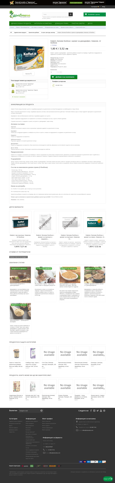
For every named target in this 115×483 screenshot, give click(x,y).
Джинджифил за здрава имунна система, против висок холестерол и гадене (69, 285)
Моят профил (47, 419)
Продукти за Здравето (19, 268)
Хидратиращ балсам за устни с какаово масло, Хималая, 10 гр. (16, 397)
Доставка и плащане (37, 27)
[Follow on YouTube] (101, 411)
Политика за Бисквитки (32, 454)
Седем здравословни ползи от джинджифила (94, 284)
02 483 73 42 (21, 86)
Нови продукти (30, 423)
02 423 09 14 (21, 93)
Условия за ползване (31, 445)
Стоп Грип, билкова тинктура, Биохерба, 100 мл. (49, 364)
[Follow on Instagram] (94, 411)
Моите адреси (46, 425)
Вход (103, 6)
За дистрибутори (80, 27)
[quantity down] (61, 72)
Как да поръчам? (30, 432)
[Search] (71, 14)
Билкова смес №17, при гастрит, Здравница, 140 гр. (32, 397)
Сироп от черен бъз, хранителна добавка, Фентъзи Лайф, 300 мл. (16, 364)
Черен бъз (12, 432)
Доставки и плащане (31, 434)
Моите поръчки (46, 421)
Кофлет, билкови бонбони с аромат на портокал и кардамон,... (45, 237)
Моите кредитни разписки (49, 423)
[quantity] (54, 72)
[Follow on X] (98, 411)
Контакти (28, 429)
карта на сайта (30, 458)
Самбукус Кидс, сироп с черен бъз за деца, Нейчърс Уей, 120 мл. (32, 364)
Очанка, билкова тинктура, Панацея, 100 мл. (65, 397)
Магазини (28, 427)
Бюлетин (13, 410)
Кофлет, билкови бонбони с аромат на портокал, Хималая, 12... (70, 237)
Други (90, 23)
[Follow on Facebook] (90, 411)
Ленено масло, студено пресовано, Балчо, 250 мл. (97, 397)
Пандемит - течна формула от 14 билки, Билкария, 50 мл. (81, 397)
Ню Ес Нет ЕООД (101, 472)
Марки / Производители (22, 27)
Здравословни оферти (67, 27)
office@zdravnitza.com (87, 430)
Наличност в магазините (18, 96)
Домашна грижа (61, 23)
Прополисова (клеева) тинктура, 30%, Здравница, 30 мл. (64, 364)
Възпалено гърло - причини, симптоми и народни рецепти (45, 284)
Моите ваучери (46, 429)
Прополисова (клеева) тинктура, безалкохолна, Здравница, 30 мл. (82, 364)
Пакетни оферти (78, 23)
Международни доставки (52, 27)
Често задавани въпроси (32, 450)
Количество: (54, 69)
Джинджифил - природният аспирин (19, 320)
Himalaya (54, 45)
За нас (12, 27)
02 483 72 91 (59, 85)
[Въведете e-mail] (31, 411)
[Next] (104, 355)
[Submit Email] (41, 411)
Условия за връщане (31, 452)
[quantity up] (58, 72)
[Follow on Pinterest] (104, 411)
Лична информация (47, 427)
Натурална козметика (43, 23)
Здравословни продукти (21, 23)
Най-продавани (30, 425)
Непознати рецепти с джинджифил (17, 284)
